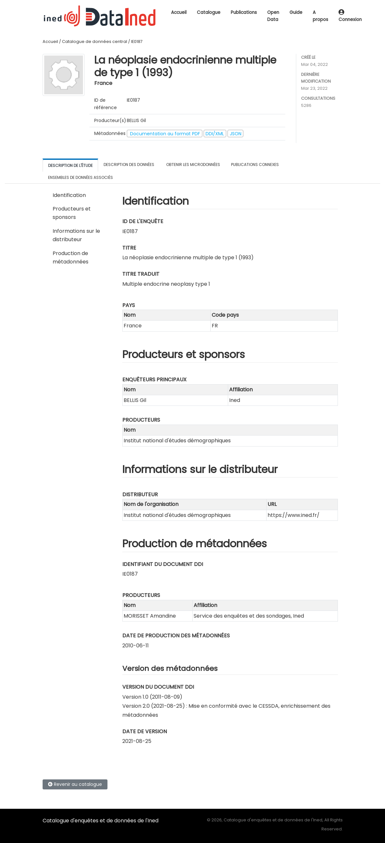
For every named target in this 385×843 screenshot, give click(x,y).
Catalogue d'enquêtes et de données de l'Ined (100, 820)
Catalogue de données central (94, 41)
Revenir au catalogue (75, 784)
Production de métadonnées (70, 257)
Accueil (179, 12)
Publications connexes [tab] (255, 164)
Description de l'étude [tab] (70, 165)
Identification (69, 195)
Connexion (350, 16)
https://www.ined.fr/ (293, 515)
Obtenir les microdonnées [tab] (192, 164)
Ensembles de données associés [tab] (80, 177)
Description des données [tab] (129, 164)
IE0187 (137, 41)
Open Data (273, 16)
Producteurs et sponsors (72, 213)
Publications (244, 12)
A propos (320, 16)
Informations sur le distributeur (76, 235)
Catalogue (208, 12)
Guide (295, 12)
